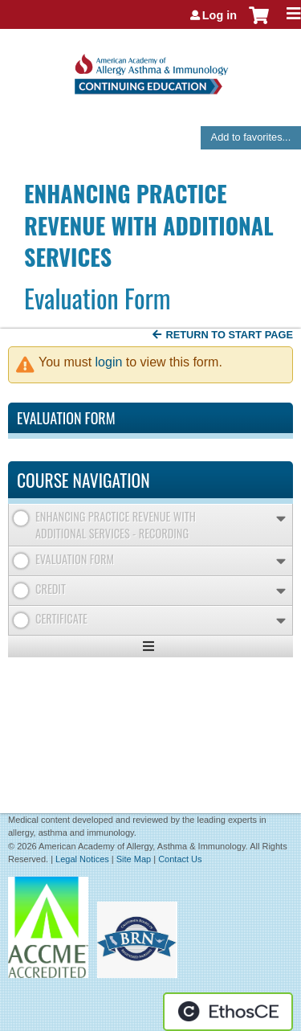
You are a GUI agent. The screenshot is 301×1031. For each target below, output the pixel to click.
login (109, 362)
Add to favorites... (251, 137)
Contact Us (179, 859)
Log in (219, 15)
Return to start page (229, 335)
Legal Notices (82, 859)
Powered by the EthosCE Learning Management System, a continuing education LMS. (228, 1011)
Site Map (133, 859)
